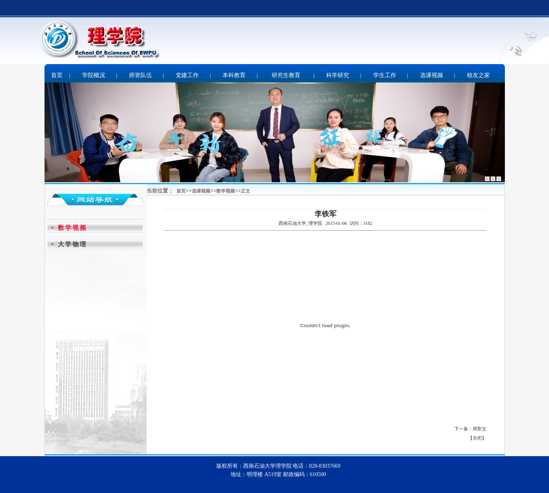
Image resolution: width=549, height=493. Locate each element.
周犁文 (479, 429)
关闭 (477, 438)
